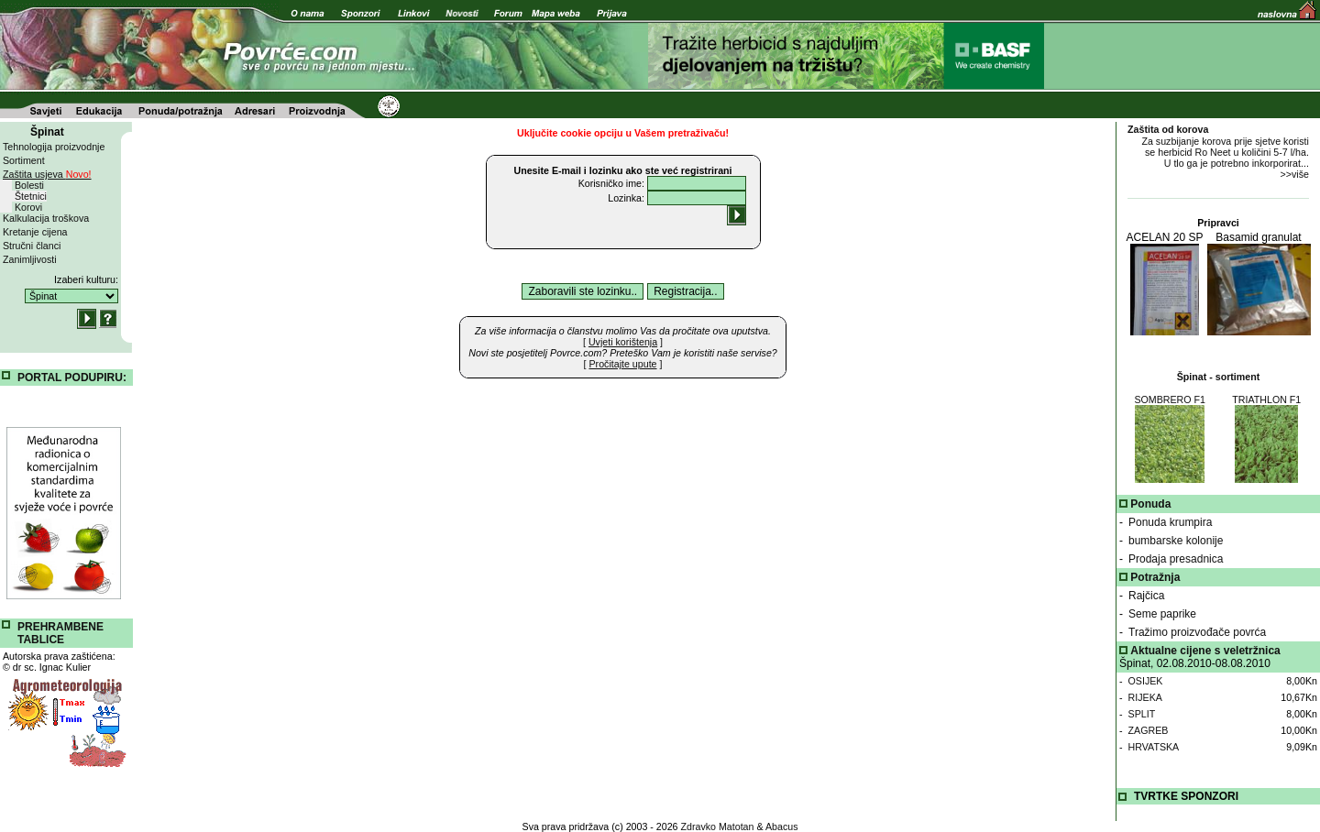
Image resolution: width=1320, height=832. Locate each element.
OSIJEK (1145, 680)
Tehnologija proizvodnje (53, 146)
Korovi (28, 207)
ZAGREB (1148, 730)
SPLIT (1142, 713)
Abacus (781, 826)
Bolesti (29, 185)
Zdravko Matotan (717, 826)
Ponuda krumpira (1170, 522)
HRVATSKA (1154, 746)
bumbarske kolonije (1175, 540)
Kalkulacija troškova (46, 218)
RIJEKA (1145, 697)
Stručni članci (31, 245)
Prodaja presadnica (1175, 559)
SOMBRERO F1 (1169, 399)
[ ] (623, 341)
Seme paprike (1162, 614)
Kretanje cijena (35, 231)
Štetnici (31, 196)
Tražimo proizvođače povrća (1197, 632)
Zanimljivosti (30, 259)
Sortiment (24, 160)
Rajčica (1146, 595)
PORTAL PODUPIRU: (71, 377)
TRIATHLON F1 (1266, 399)
